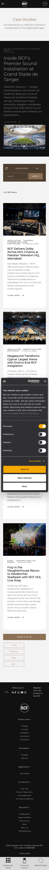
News (24, 824)
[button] (24, 637)
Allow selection (24, 478)
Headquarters (24, 814)
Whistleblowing (24, 831)
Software (24, 758)
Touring (25, 729)
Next (14, 658)
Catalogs (24, 755)
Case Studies (25, 773)
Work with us (24, 821)
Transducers (24, 740)
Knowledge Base (24, 795)
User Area (24, 789)
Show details (35, 461)
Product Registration (24, 792)
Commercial (24, 736)
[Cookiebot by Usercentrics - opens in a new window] (29, 381)
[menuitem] (24, 853)
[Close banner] (45, 381)
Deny (24, 486)
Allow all (24, 469)
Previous (14, 651)
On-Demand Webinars (24, 799)
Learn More (10, 122)
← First (14, 645)
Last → (14, 664)
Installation (24, 733)
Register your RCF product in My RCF (38, 692)
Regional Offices (24, 817)
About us (24, 828)
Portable (24, 726)
